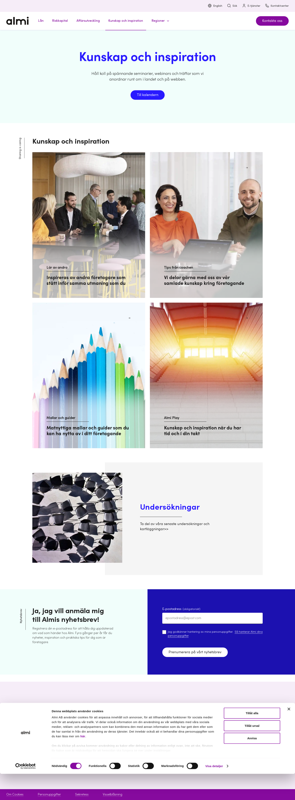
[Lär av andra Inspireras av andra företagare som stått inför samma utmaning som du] (88, 225)
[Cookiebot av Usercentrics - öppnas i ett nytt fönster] (25, 792)
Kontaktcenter (277, 6)
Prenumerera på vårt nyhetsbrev (195, 652)
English (215, 6)
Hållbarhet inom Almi (247, 728)
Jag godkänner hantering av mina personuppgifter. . (215, 633)
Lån (113, 721)
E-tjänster (251, 6)
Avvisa (252, 764)
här (82, 762)
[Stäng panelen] (289, 735)
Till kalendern (147, 95)
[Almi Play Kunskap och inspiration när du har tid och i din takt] (206, 375)
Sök (232, 6)
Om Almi (238, 721)
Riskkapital (118, 728)
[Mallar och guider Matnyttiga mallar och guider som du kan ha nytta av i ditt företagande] (88, 375)
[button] (159, 21)
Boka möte (179, 721)
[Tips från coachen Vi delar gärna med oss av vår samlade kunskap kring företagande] (206, 225)
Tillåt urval (252, 752)
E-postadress (181, 609)
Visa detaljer (214, 792)
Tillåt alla (252, 739)
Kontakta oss (272, 21)
